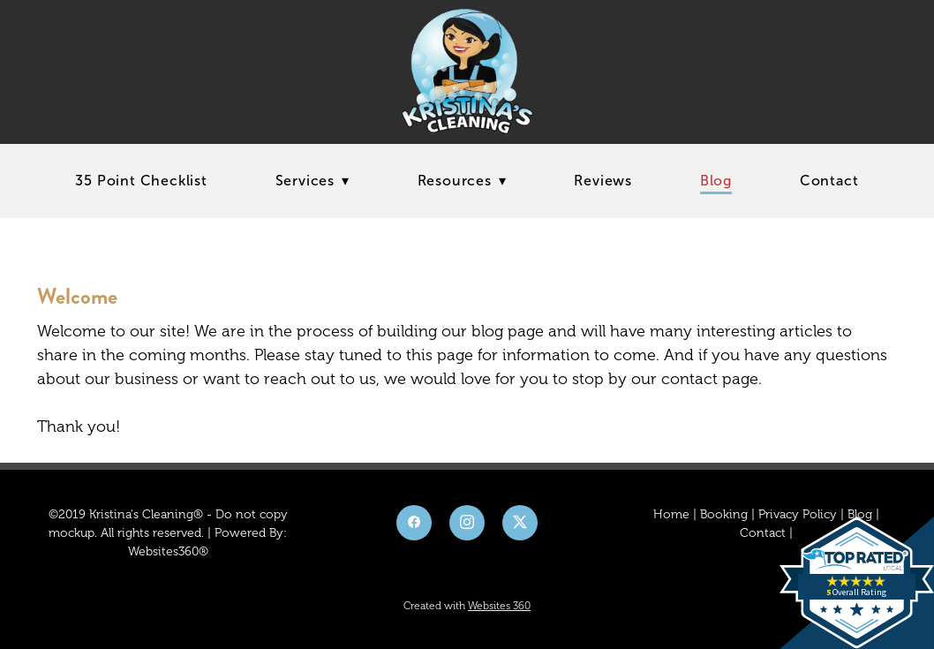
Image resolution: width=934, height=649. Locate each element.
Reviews (603, 180)
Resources (462, 180)
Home (671, 514)
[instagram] (467, 522)
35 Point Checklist (141, 180)
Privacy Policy (797, 514)
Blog (716, 180)
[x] (520, 522)
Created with (467, 606)
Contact (829, 180)
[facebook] (414, 522)
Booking (724, 514)
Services (312, 180)
